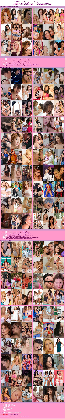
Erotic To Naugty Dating (7, 58)
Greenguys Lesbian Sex (7, 408)
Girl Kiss (4, 64)
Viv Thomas (4, 61)
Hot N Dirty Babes (6, 409)
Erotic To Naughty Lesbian (7, 404)
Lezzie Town (5, 407)
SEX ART (4, 65)
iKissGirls (4, 63)
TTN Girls (4, 410)
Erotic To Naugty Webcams (8, 59)
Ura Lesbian (4, 60)
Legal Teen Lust (5, 406)
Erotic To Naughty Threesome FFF (9, 405)
